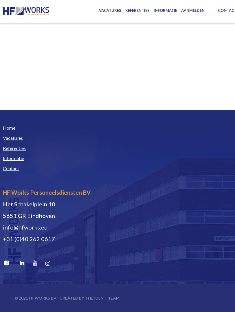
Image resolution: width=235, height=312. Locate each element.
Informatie (165, 10)
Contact (11, 168)
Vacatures (110, 10)
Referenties (137, 10)
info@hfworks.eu (25, 227)
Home (9, 128)
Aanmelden (193, 10)
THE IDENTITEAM (102, 298)
